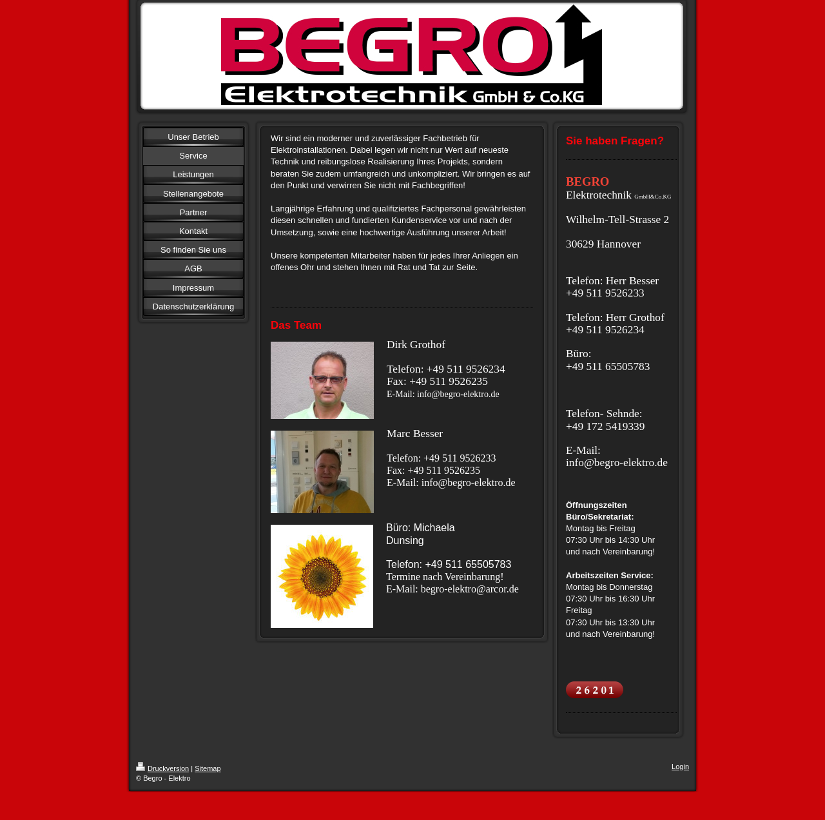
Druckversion (162, 768)
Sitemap (207, 768)
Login (680, 766)
